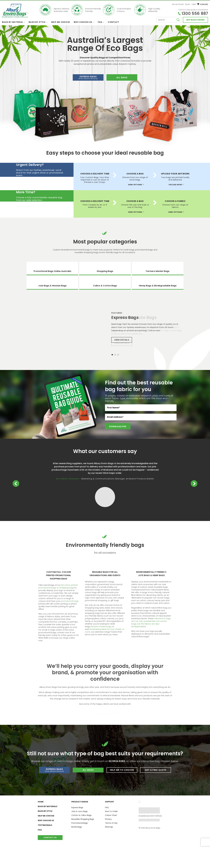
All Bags (88, 769)
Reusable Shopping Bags (82, 819)
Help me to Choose (122, 769)
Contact (113, 22)
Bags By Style (37, 22)
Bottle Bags (76, 827)
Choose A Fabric (175, 201)
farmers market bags (101, 626)
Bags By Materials (47, 806)
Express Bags (88, 77)
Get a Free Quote (155, 769)
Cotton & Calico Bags (81, 815)
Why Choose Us (83, 22)
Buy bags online (195, 19)
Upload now (175, 185)
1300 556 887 (195, 13)
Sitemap (109, 827)
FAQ (100, 22)
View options (135, 185)
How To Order (111, 811)
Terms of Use (111, 823)
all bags (122, 77)
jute (116, 618)
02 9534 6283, (117, 761)
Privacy (108, 819)
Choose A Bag (135, 173)
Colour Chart (111, 815)
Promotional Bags (79, 823)
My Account (178, 4)
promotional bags (69, 601)
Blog (187, 4)
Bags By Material (12, 22)
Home (41, 801)
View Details (121, 343)
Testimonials (45, 825)
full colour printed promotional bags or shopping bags (58, 586)
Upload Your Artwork (175, 173)
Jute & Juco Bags (79, 811)
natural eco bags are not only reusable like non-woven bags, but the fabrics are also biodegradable (151, 622)
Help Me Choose (60, 22)
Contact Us (50, 837)
